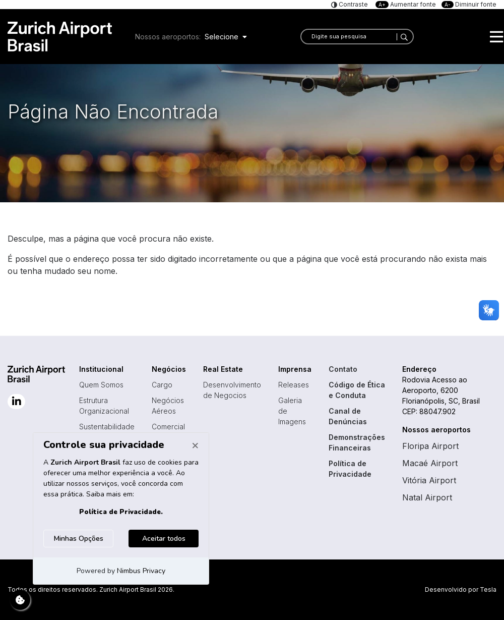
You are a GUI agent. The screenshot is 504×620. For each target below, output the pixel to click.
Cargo (162, 384)
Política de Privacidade (350, 468)
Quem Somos (101, 384)
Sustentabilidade (107, 426)
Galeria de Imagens (292, 411)
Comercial (168, 426)
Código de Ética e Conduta (357, 390)
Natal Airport (427, 497)
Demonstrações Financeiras (357, 442)
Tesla (488, 589)
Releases (293, 384)
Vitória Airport (429, 480)
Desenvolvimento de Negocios (232, 390)
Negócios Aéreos (168, 405)
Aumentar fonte (406, 4)
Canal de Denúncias (348, 416)
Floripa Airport (430, 446)
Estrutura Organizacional (104, 405)
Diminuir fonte (469, 4)
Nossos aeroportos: (168, 36)
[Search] (402, 36)
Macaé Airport (430, 463)
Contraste (352, 4)
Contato (343, 369)
